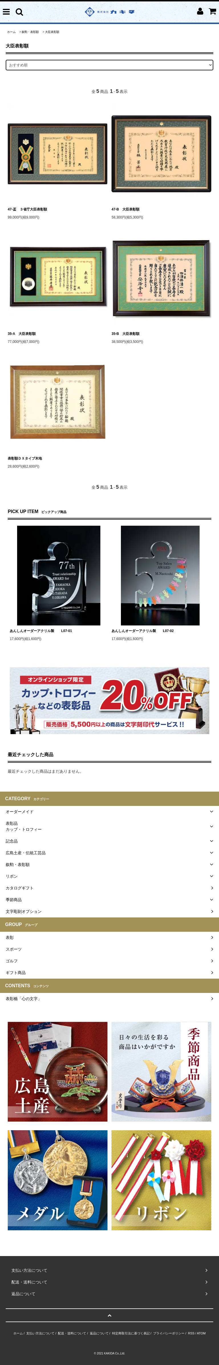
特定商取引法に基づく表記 (131, 1333)
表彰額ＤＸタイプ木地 (25, 458)
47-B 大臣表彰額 (125, 209)
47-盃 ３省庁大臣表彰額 (27, 209)
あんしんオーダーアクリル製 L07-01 (41, 631)
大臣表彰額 (52, 31)
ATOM (201, 1333)
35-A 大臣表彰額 (22, 334)
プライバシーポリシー (168, 1333)
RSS (191, 1333)
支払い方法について (40, 1333)
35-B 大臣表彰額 (125, 334)
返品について (99, 1333)
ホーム (11, 31)
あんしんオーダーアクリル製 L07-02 (142, 631)
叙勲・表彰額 (30, 31)
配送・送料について (72, 1333)
